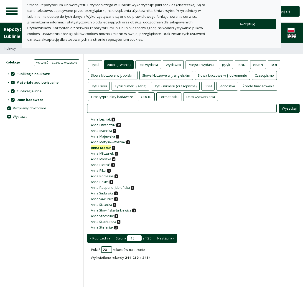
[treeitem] (41, 73)
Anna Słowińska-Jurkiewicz (111, 210)
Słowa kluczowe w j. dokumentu (222, 75)
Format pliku (168, 96)
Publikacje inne (28, 91)
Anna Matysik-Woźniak (108, 142)
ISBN (241, 64)
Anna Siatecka (101, 204)
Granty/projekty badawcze (112, 96)
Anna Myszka (101, 159)
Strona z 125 (133, 238)
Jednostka (227, 85)
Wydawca (173, 64)
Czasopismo (264, 75)
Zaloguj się (282, 11)
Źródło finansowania (258, 85)
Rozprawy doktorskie (29, 108)
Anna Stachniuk (102, 216)
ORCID (146, 96)
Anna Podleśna (102, 176)
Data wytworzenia (200, 96)
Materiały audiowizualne (37, 82)
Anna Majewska (103, 136)
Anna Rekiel (100, 181)
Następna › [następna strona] (165, 238)
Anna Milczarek (102, 153)
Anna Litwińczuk (103, 125)
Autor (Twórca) (119, 64)
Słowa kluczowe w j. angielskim (166, 75)
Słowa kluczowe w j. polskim (113, 75)
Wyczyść (42, 62)
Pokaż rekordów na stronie (118, 249)
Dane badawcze (29, 99)
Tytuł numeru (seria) (130, 85)
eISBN (258, 64)
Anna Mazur (101, 147)
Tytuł (95, 64)
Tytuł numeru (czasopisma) (175, 85)
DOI (274, 64)
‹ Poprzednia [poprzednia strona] (100, 238)
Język (226, 64)
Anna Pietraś (100, 164)
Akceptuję (247, 24)
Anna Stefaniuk (102, 227)
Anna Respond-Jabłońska (110, 187)
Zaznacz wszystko (64, 62)
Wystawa (20, 116)
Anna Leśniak (101, 119)
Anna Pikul (98, 170)
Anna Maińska (101, 130)
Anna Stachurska (103, 221)
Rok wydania (148, 64)
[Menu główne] (11, 11)
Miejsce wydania (201, 64)
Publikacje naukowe (33, 73)
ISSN (208, 85)
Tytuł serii (99, 85)
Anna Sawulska (102, 198)
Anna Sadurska (102, 193)
